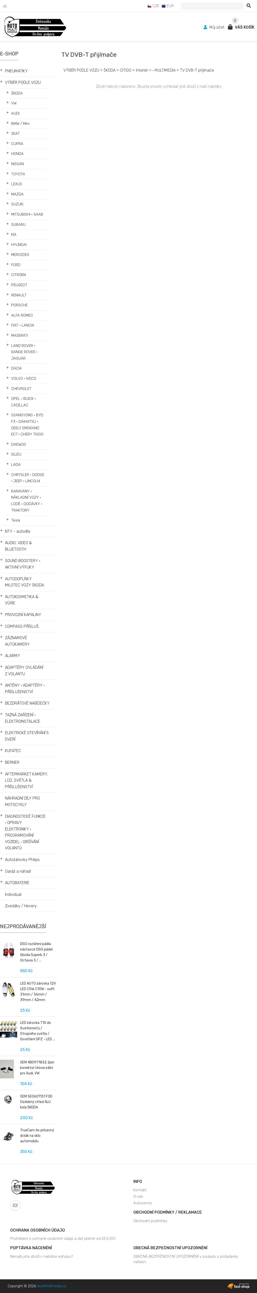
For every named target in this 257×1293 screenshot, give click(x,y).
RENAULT (19, 295)
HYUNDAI (19, 244)
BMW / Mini (20, 123)
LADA (16, 464)
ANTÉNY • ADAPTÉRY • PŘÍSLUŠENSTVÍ (25, 688)
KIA (13, 234)
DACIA (16, 368)
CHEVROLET (21, 388)
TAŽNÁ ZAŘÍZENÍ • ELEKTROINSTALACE (22, 718)
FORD (15, 265)
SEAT (15, 133)
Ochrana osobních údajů (37, 1230)
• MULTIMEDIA (164, 70)
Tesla (15, 520)
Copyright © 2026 (37, 1286)
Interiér (142, 70)
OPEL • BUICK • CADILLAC (23, 401)
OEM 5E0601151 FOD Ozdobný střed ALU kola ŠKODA (36, 1101)
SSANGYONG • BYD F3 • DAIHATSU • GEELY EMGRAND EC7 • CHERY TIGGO (27, 424)
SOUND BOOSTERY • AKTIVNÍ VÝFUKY (22, 564)
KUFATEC (13, 750)
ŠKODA (17, 93)
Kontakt (140, 1190)
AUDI (15, 113)
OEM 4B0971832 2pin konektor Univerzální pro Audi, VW (37, 1067)
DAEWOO (18, 444)
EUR (168, 5)
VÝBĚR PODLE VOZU (23, 82)
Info (137, 1181)
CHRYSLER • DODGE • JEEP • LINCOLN (27, 478)
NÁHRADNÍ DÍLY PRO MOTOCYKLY (22, 801)
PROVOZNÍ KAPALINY (23, 614)
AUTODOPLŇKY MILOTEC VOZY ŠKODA (24, 582)
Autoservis (142, 1203)
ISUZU (16, 454)
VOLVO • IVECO (23, 378)
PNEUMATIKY (16, 71)
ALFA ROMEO (22, 315)
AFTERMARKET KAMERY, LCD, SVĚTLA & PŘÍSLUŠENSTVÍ (26, 780)
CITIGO (125, 70)
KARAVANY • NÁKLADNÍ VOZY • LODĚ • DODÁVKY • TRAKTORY (26, 501)
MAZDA (17, 194)
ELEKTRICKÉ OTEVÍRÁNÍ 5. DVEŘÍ (27, 736)
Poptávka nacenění (31, 1247)
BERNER (12, 762)
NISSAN (17, 164)
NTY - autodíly (18, 531)
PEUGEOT (19, 285)
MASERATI (19, 335)
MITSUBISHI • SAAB (27, 214)
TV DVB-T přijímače (197, 70)
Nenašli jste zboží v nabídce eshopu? (41, 1256)
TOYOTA (18, 174)
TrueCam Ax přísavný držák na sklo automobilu (37, 1135)
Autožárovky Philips (22, 859)
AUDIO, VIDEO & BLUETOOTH (18, 546)
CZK (153, 5)
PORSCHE (19, 305)
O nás (138, 1196)
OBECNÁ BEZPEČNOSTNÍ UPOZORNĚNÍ (170, 1247)
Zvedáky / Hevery (21, 906)
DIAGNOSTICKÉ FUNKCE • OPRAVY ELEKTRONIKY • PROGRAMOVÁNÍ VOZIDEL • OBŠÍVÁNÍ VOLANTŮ (25, 832)
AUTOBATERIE (17, 882)
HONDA (17, 153)
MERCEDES (20, 254)
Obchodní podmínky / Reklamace (167, 1212)
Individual (13, 894)
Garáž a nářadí (18, 871)
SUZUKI (17, 204)
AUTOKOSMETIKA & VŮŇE (21, 600)
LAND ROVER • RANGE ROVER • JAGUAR (24, 352)
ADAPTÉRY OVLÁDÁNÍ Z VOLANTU (24, 670)
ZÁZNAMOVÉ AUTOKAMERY (17, 641)
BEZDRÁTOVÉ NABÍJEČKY (27, 703)
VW (14, 103)
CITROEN (18, 275)
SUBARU (18, 224)
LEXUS (16, 184)
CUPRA (17, 144)
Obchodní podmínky (150, 1221)
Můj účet (214, 27)
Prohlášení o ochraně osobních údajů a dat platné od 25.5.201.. (63, 1238)
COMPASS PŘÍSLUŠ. (22, 626)
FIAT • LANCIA (22, 325)
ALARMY (12, 655)
